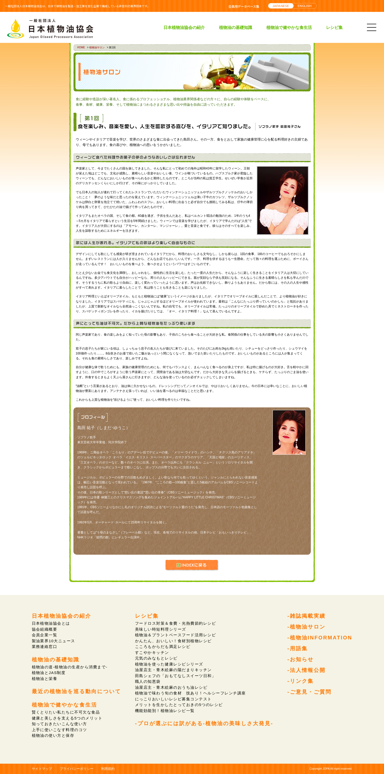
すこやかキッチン (152, 652)
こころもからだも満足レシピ (163, 646)
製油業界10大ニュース (53, 641)
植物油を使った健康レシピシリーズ (169, 664)
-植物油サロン (306, 627)
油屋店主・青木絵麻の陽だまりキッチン (173, 670)
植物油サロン (97, 47)
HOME (81, 47)
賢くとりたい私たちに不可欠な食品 (66, 712)
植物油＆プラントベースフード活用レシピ (175, 635)
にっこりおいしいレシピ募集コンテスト (173, 699)
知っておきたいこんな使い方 (59, 724)
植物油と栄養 (44, 678)
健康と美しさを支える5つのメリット (67, 718)
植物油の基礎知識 (235, 27)
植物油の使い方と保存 (53, 735)
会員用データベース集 (243, 6)
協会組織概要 (44, 629)
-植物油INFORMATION (319, 637)
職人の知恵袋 (148, 681)
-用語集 (297, 648)
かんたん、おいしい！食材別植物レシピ (173, 641)
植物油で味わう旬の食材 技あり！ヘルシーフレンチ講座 (190, 693)
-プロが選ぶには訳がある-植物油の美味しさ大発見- (204, 723)
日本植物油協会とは (51, 623)
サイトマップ (42, 769)
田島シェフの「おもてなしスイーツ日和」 (175, 676)
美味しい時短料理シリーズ (160, 629)
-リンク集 (300, 681)
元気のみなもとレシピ (156, 658)
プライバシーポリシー (76, 769)
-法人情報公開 (306, 670)
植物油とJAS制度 (49, 672)
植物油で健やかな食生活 (289, 27)
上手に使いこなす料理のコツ (59, 729)
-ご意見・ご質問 (309, 692)
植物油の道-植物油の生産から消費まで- (70, 667)
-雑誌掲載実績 (306, 616)
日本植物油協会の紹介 (184, 27)
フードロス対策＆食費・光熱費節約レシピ (175, 623)
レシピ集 (334, 27)
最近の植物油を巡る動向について (76, 691)
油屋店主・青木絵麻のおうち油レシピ (171, 687)
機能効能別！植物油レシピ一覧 (165, 710)
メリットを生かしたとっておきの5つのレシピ (179, 704)
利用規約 (108, 769)
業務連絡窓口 (44, 646)
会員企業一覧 (44, 635)
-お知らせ (300, 659)
